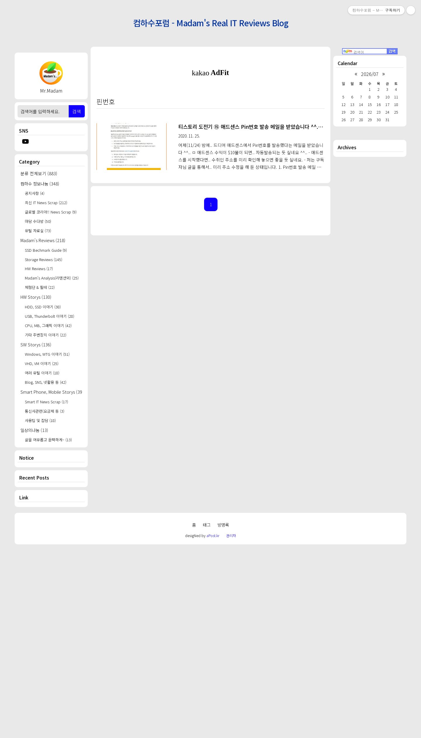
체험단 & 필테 (40, 287)
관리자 (231, 726)
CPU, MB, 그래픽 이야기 (48, 325)
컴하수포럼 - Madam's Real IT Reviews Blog (210, 22)
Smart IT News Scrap (46, 401)
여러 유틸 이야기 (42, 373)
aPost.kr (212, 726)
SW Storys (35, 344)
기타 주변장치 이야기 (45, 335)
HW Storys (35, 297)
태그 (206, 715)
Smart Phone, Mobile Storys (51, 392)
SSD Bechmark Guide (46, 250)
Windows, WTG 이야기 (47, 354)
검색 (76, 111)
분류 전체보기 (38, 173)
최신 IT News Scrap (46, 202)
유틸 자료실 (38, 230)
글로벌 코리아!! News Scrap (51, 212)
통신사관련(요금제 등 (44, 411)
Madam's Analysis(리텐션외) (52, 278)
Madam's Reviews (42, 240)
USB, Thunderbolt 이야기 (49, 316)
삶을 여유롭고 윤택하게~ (48, 439)
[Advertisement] (51, 605)
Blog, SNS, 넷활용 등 (45, 382)
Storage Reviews (43, 259)
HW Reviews (39, 268)
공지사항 (34, 193)
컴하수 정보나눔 (39, 183)
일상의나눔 (34, 430)
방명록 (223, 715)
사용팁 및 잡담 (40, 420)
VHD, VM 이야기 (41, 363)
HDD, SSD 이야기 (43, 307)
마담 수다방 (38, 221)
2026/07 (370, 73)
